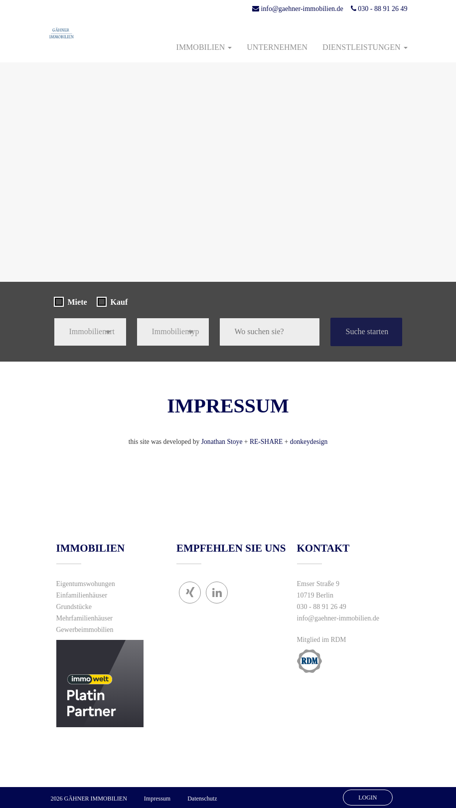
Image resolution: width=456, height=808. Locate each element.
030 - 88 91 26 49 (379, 8)
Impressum (157, 798)
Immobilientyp (175, 331)
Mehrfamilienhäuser (84, 618)
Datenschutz (202, 798)
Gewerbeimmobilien (85, 629)
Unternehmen (277, 47)
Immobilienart (92, 331)
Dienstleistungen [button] (364, 47)
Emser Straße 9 (318, 584)
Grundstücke (74, 606)
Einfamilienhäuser (82, 595)
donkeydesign (309, 441)
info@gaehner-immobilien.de (297, 8)
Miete (77, 302)
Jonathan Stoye (222, 441)
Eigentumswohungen (85, 584)
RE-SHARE (266, 441)
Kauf (119, 302)
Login (367, 797)
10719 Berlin (315, 595)
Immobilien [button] (204, 47)
